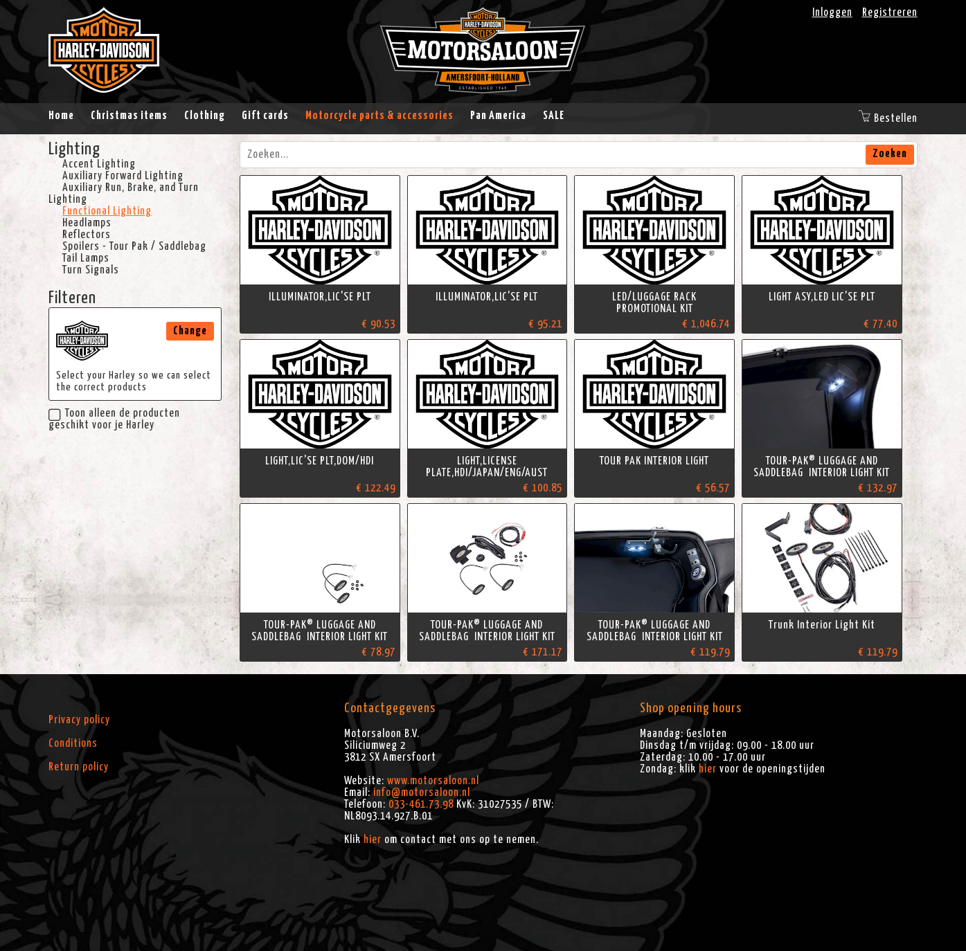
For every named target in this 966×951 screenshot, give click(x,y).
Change (190, 330)
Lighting (74, 149)
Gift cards (265, 115)
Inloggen (832, 12)
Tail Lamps (85, 258)
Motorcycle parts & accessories (379, 115)
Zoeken (890, 153)
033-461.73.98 (421, 804)
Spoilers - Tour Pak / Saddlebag (134, 246)
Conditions (73, 743)
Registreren (890, 12)
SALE (553, 115)
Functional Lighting (107, 211)
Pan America (498, 115)
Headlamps (86, 222)
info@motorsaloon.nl (421, 792)
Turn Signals (90, 269)
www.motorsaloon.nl (433, 780)
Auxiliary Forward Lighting (123, 175)
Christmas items (129, 115)
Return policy (78, 766)
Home (61, 115)
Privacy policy (79, 719)
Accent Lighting (99, 164)
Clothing (204, 115)
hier (373, 839)
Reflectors (86, 234)
